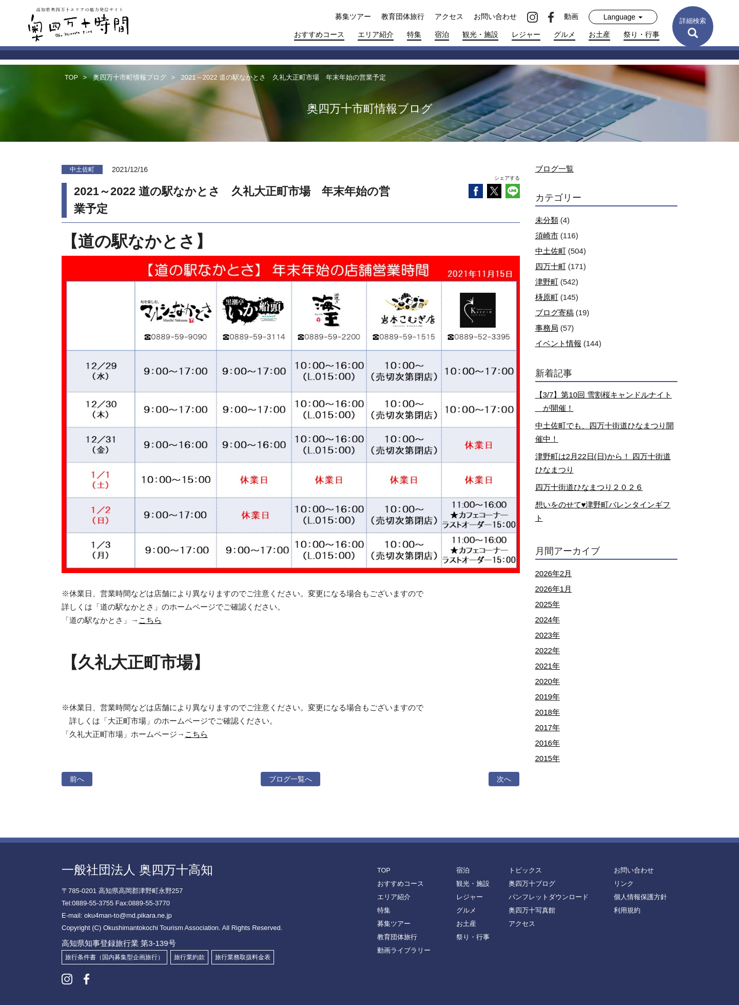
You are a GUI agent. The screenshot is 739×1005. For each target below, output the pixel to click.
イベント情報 (558, 343)
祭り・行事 (641, 34)
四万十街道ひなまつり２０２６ (589, 487)
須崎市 (546, 235)
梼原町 (546, 297)
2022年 (547, 650)
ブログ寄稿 (554, 312)
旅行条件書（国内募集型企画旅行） (114, 957)
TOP (383, 870)
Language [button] (623, 17)
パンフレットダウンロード (545, 897)
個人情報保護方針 (638, 897)
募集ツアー (353, 16)
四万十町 (550, 266)
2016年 (547, 742)
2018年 (547, 712)
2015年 (547, 758)
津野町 (546, 281)
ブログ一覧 (554, 168)
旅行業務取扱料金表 (242, 957)
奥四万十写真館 (530, 910)
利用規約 (626, 910)
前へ (77, 779)
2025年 (547, 604)
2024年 (547, 619)
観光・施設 (480, 34)
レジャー (526, 34)
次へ (504, 779)
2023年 (547, 635)
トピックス (524, 870)
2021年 (547, 665)
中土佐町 (550, 250)
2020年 (547, 681)
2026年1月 (553, 588)
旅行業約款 (189, 957)
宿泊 (442, 34)
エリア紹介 (376, 34)
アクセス (449, 16)
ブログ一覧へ (290, 779)
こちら (150, 620)
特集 (414, 34)
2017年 (547, 727)
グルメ (564, 34)
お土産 (599, 34)
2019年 (547, 696)
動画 (571, 16)
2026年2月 (553, 573)
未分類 (546, 220)
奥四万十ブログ (530, 883)
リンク (623, 883)
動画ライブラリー (401, 950)
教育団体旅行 (402, 16)
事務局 (546, 328)
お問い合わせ (495, 16)
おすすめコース (319, 34)
